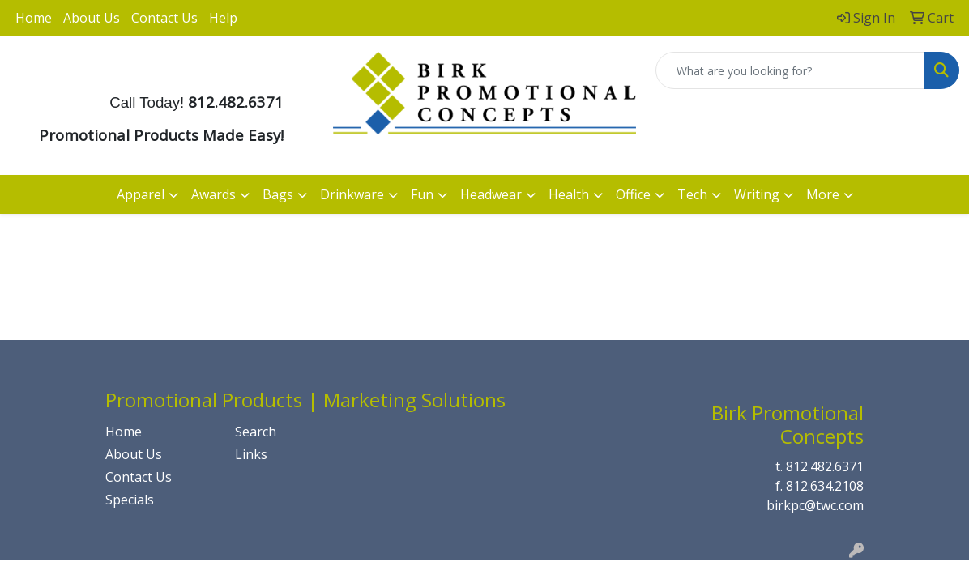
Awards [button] (213, 194)
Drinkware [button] (352, 194)
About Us (91, 18)
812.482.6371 (825, 466)
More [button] (822, 194)
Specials (129, 500)
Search (255, 431)
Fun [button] (422, 194)
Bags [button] (278, 194)
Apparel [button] (140, 194)
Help (223, 18)
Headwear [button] (491, 194)
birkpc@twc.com (815, 505)
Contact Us (164, 18)
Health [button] (569, 194)
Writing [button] (756, 194)
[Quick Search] (790, 70)
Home (33, 18)
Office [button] (633, 194)
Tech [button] (692, 194)
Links (251, 454)
